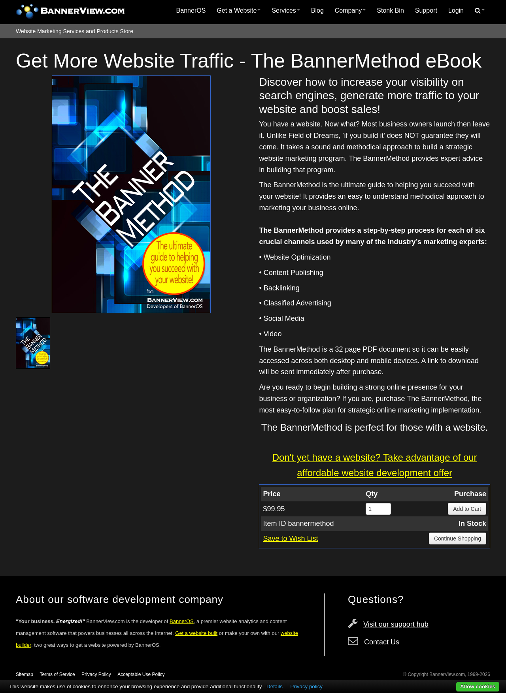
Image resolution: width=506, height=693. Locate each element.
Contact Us (381, 642)
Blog (317, 10)
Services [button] (286, 10)
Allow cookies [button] (477, 686)
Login (456, 10)
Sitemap (24, 674)
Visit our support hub (396, 624)
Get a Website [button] (239, 10)
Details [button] (274, 686)
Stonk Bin (390, 10)
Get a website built (196, 633)
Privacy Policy (96, 674)
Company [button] (350, 10)
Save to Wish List (290, 538)
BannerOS (191, 10)
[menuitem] (191, 10)
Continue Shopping (457, 538)
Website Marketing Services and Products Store (74, 31)
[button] (479, 10)
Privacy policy (307, 686)
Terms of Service (57, 674)
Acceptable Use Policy (140, 674)
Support (426, 10)
